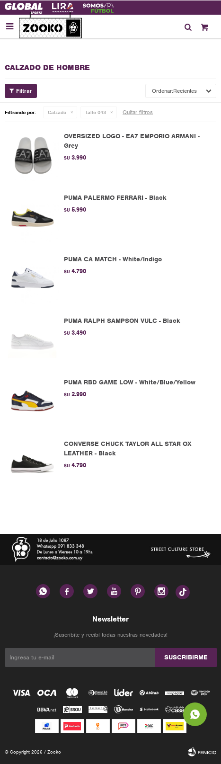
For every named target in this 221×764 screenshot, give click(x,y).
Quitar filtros (138, 112)
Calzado (57, 112)
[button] (187, 26)
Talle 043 (95, 112)
